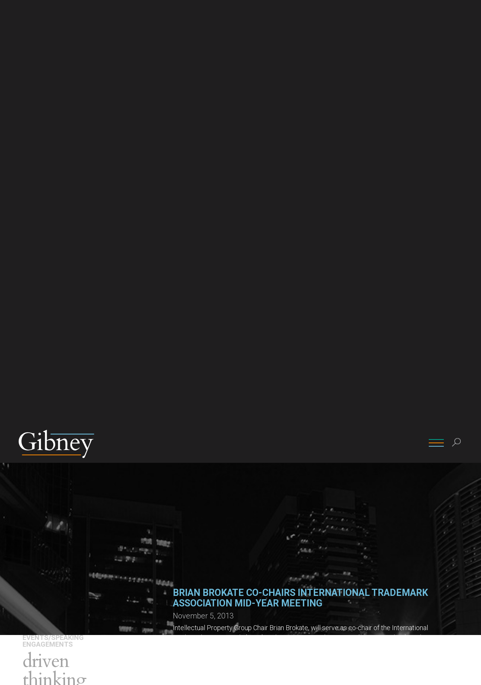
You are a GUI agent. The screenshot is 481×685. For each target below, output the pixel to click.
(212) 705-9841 (333, 495)
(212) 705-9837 (263, 495)
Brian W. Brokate (194, 473)
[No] (471, 673)
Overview (36, 249)
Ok (406, 673)
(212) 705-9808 (193, 495)
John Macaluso (263, 473)
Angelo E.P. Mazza (337, 473)
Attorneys (38, 260)
